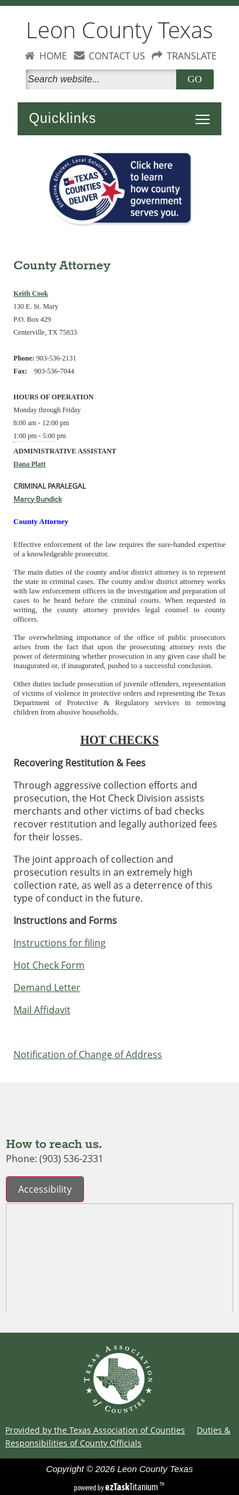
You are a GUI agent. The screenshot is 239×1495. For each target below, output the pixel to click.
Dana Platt (30, 464)
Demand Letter (47, 987)
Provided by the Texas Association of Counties (95, 1430)
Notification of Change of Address (88, 1054)
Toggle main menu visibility (206, 113)
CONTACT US (117, 55)
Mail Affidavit (42, 1009)
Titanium (132, 1486)
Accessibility (45, 1189)
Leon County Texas (119, 30)
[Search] (103, 79)
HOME (53, 55)
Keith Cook (31, 293)
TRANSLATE (192, 55)
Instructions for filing (60, 942)
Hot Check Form (49, 965)
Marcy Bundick (38, 498)
